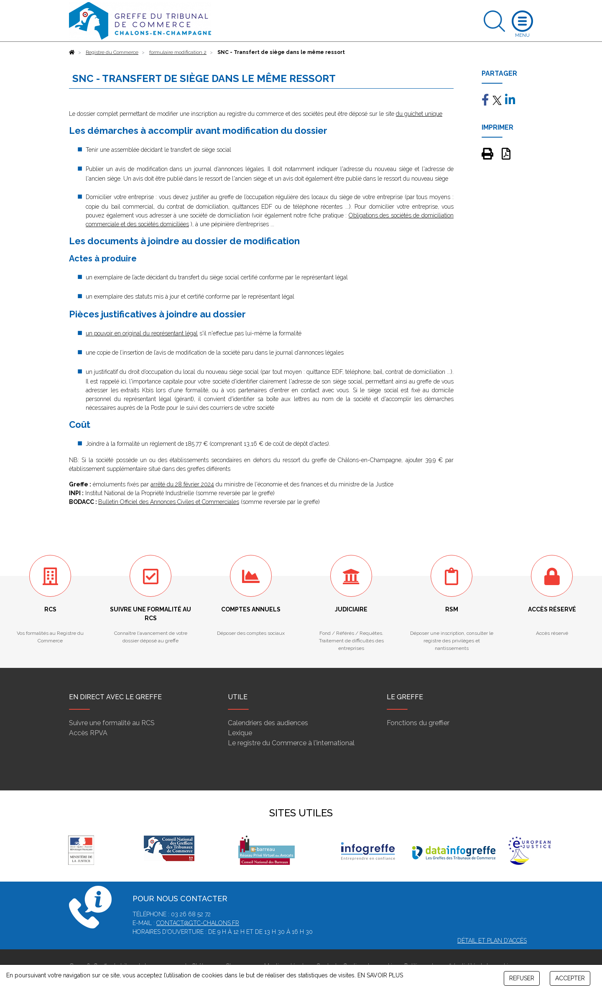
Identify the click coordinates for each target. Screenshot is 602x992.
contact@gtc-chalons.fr (197, 923)
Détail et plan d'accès (492, 940)
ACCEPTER (570, 978)
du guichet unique (419, 113)
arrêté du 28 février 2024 (182, 484)
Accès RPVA (88, 733)
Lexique (240, 733)
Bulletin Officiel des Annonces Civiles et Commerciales (168, 502)
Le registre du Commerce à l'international (291, 743)
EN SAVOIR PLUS (380, 975)
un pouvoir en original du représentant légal (142, 333)
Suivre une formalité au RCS (112, 723)
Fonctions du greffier (418, 723)
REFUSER (521, 978)
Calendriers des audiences (268, 723)
